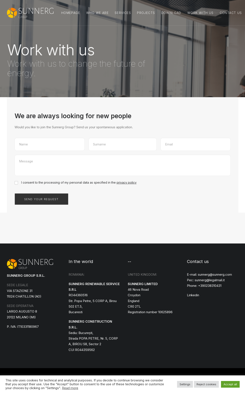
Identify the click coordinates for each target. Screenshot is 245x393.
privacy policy (127, 182)
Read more (70, 388)
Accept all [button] (230, 384)
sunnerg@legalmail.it (210, 280)
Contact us (231, 13)
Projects (146, 13)
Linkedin (193, 295)
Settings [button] (185, 384)
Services (123, 13)
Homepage (70, 13)
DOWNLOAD (171, 13)
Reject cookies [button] (206, 384)
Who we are (97, 13)
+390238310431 (209, 286)
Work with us (200, 13)
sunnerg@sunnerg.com (215, 274)
